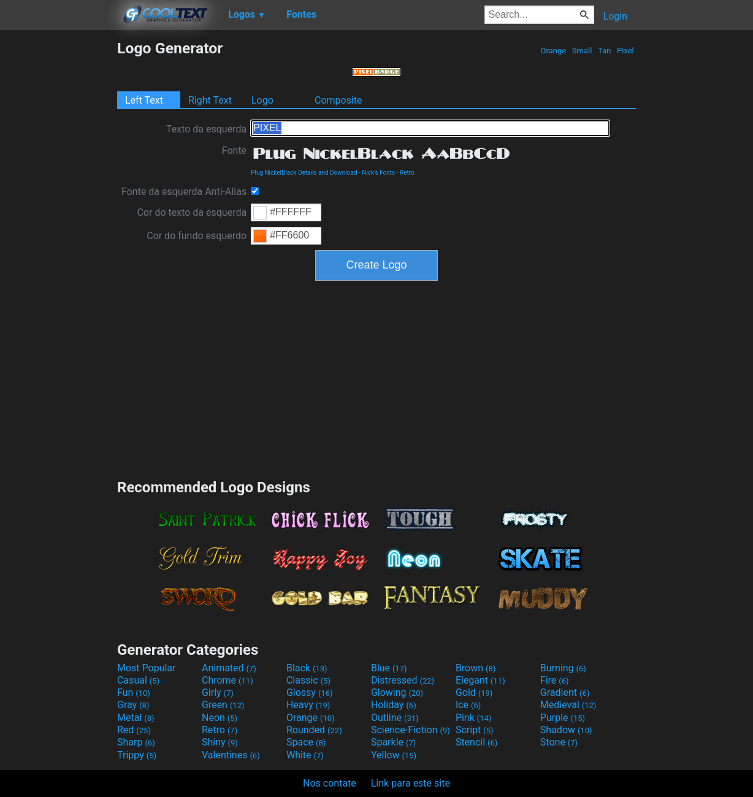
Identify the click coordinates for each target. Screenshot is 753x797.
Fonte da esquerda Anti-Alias (184, 191)
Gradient (564, 692)
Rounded (314, 730)
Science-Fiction (410, 730)
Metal (136, 717)
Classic (308, 680)
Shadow (566, 730)
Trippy (136, 755)
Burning (563, 668)
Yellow (393, 755)
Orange (553, 50)
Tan (604, 50)
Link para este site (410, 783)
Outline (395, 717)
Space (306, 742)
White (305, 755)
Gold (474, 692)
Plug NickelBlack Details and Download (304, 172)
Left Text (144, 100)
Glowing (397, 692)
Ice (468, 705)
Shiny (220, 742)
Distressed (402, 680)
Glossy (309, 692)
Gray (133, 705)
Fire (554, 680)
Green (223, 705)
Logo (262, 100)
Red (134, 730)
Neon (219, 717)
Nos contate (329, 783)
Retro (407, 172)
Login (615, 16)
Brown (475, 668)
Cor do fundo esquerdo (197, 236)
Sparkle (393, 742)
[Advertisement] (58, 223)
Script (475, 730)
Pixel (625, 50)
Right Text (210, 100)
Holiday (393, 705)
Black (306, 668)
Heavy (308, 705)
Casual (138, 680)
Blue (389, 668)
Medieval (568, 705)
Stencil (476, 742)
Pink (474, 717)
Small (582, 50)
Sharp (136, 742)
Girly (218, 692)
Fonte (234, 150)
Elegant (480, 680)
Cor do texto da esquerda (192, 212)
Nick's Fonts (378, 172)
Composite (338, 100)
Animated (229, 668)
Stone (559, 742)
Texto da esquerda (206, 129)
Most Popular (146, 668)
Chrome (227, 680)
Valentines (231, 755)
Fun (133, 692)
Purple (562, 717)
